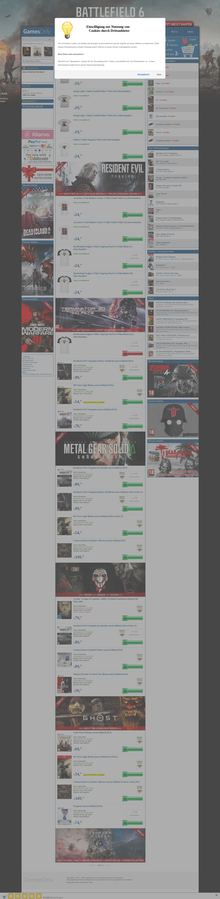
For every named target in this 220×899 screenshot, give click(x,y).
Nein (159, 74)
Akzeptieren (143, 74)
